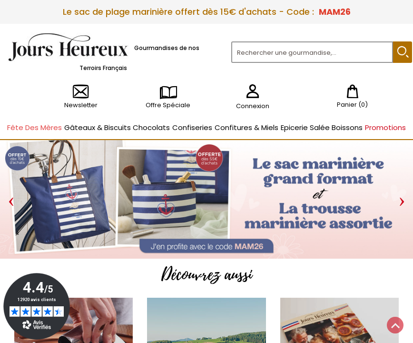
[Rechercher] (312, 52)
